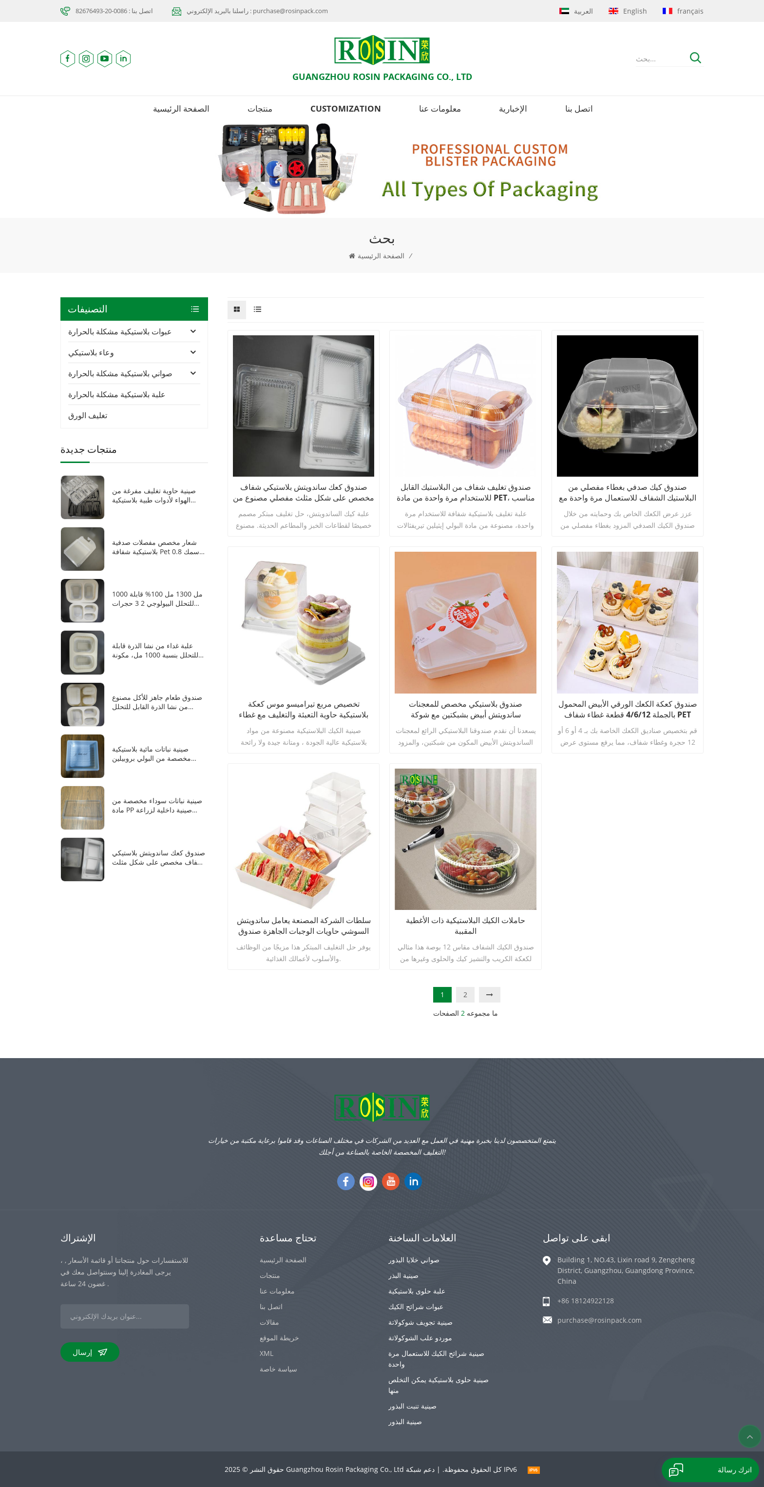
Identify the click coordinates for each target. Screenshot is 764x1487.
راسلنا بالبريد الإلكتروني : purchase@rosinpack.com (257, 10)
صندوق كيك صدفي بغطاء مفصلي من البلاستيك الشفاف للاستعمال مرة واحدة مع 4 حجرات (627, 492)
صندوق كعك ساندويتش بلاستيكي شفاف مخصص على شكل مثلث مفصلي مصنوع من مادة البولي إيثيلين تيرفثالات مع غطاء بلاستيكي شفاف (303, 492)
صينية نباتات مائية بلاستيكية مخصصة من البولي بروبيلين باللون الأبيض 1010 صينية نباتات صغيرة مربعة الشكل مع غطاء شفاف (157, 753)
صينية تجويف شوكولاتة (420, 1322)
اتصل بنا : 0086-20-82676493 (114, 10)
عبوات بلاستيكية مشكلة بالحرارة (120, 331)
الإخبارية (513, 108)
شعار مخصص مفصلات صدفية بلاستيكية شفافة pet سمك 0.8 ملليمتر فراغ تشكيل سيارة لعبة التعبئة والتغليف (156, 547)
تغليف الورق (87, 415)
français (683, 11)
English (628, 11)
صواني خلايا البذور (413, 1259)
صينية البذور (405, 1421)
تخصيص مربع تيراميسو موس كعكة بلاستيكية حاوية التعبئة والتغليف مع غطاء (303, 709)
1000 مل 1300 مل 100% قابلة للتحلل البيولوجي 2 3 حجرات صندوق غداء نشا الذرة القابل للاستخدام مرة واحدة (157, 598)
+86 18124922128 (585, 1300)
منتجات (260, 108)
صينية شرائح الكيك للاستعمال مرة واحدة (436, 1359)
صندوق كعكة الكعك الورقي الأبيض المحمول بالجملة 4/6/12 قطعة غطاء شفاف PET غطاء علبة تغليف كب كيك (627, 709)
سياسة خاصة (278, 1368)
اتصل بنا (579, 108)
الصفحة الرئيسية (181, 108)
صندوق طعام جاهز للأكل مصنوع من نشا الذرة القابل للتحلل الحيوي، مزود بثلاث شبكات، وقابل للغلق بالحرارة (160, 702)
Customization (345, 108)
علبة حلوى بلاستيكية (416, 1290)
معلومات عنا (440, 108)
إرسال (90, 1352)
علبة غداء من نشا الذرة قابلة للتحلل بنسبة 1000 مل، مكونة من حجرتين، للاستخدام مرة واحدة (155, 650)
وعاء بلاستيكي (91, 352)
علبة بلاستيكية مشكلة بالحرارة (117, 394)
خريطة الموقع (279, 1337)
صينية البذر (403, 1275)
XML (266, 1353)
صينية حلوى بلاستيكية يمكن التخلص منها (438, 1385)
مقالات (269, 1322)
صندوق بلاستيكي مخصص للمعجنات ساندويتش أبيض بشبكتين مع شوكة (465, 709)
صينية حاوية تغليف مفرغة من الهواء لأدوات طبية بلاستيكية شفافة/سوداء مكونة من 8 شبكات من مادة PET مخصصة (154, 495)
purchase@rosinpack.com (599, 1320)
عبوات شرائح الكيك (415, 1306)
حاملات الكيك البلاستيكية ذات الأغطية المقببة (465, 925)
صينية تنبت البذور (412, 1405)
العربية (576, 11)
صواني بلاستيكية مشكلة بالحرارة (120, 373)
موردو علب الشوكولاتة (420, 1337)
